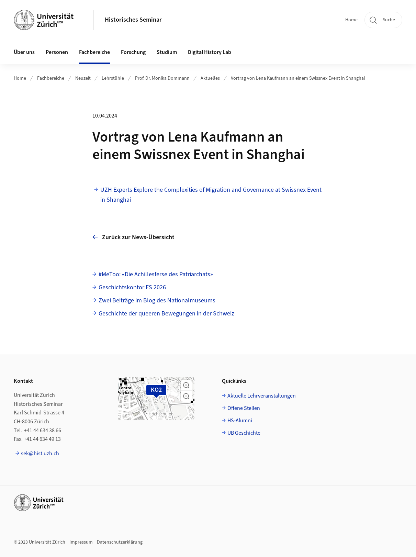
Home (351, 19)
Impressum (81, 542)
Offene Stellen (243, 408)
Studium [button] (167, 52)
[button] (186, 385)
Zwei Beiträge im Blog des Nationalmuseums (157, 300)
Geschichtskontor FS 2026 (132, 287)
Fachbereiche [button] (94, 52)
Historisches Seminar (133, 19)
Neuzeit (83, 78)
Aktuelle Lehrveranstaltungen (261, 396)
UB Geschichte (243, 433)
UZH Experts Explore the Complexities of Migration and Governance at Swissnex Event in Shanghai (211, 195)
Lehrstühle (113, 78)
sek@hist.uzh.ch (40, 453)
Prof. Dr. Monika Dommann (162, 78)
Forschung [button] (133, 52)
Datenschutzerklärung (120, 542)
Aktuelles (210, 78)
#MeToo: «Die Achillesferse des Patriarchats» (156, 274)
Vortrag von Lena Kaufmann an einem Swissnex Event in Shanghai (298, 78)
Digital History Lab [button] (209, 52)
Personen (57, 52)
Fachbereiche (50, 78)
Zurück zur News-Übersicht (133, 237)
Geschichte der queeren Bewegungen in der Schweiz (166, 313)
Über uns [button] (24, 52)
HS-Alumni (239, 420)
